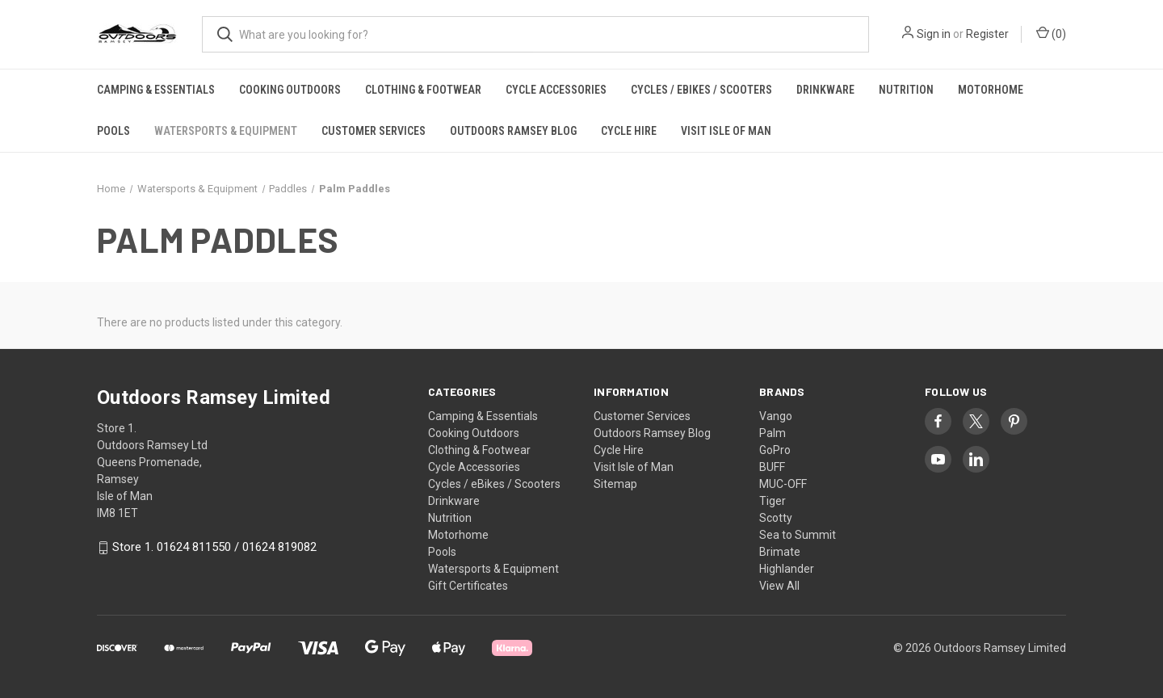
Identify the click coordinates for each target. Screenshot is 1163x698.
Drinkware (825, 89)
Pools (113, 130)
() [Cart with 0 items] (1051, 33)
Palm (772, 433)
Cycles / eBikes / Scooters (701, 89)
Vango (775, 416)
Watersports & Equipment (225, 130)
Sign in (934, 33)
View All (779, 585)
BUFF (772, 466)
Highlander (786, 568)
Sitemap (615, 483)
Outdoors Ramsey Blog (513, 130)
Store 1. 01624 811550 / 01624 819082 (214, 547)
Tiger (772, 500)
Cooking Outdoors (290, 89)
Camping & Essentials (156, 89)
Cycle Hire (629, 130)
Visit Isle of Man (726, 130)
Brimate (779, 551)
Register (987, 33)
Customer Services (373, 130)
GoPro (775, 450)
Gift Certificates (468, 585)
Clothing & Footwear (423, 89)
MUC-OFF (783, 483)
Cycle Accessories (556, 89)
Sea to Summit (797, 534)
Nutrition (906, 89)
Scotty (775, 517)
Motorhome (990, 89)
